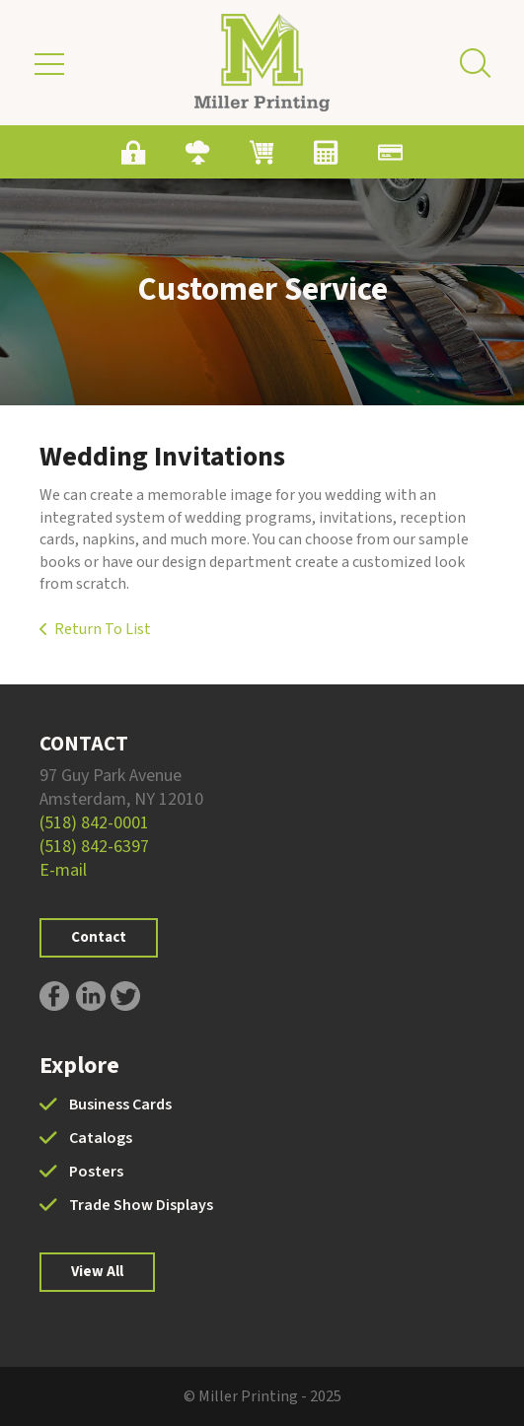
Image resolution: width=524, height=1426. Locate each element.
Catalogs (100, 1138)
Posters (96, 1171)
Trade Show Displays (141, 1205)
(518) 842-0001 (94, 823)
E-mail (63, 870)
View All (97, 1271)
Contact (98, 937)
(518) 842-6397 (94, 846)
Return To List (102, 629)
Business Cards (120, 1104)
